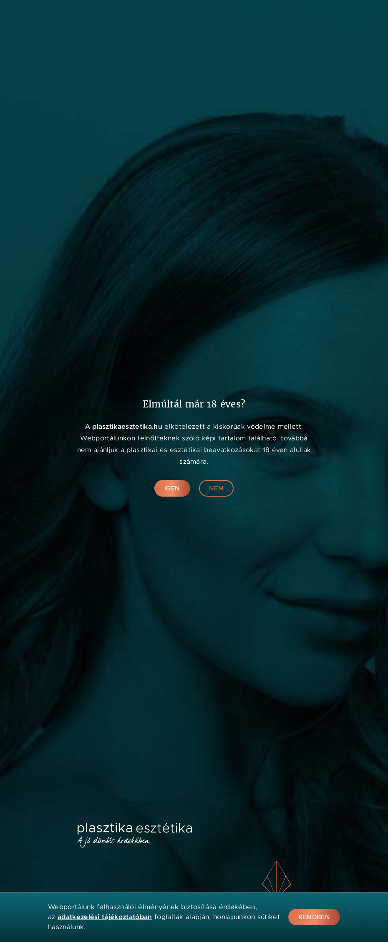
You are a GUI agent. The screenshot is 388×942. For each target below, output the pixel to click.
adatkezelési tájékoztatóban (105, 916)
